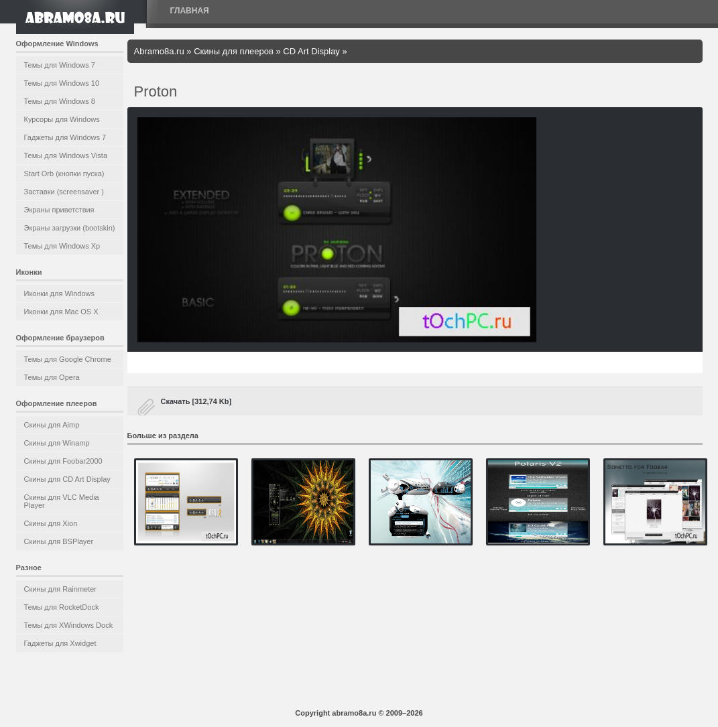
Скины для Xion (51, 523)
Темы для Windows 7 (59, 65)
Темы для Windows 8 (59, 101)
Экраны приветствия (59, 210)
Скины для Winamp (57, 443)
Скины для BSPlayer (59, 541)
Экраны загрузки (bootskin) (69, 228)
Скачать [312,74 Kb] (196, 401)
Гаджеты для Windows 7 (65, 137)
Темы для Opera (52, 377)
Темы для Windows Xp (62, 246)
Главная (189, 10)
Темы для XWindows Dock (68, 625)
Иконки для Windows (59, 293)
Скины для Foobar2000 (63, 461)
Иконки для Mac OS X (61, 312)
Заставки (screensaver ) (64, 192)
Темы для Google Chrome (67, 359)
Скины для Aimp (52, 425)
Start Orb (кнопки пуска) (64, 174)
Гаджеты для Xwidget (60, 643)
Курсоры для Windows (62, 119)
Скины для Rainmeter (60, 589)
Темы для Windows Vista (66, 155)
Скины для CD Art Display (67, 479)
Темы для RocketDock (61, 607)
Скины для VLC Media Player (61, 501)
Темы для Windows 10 (62, 83)
